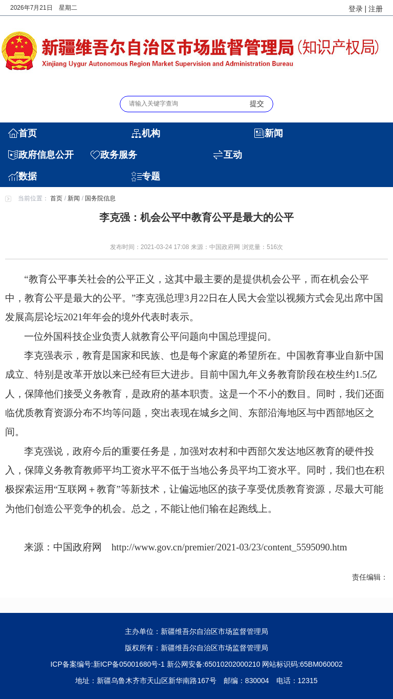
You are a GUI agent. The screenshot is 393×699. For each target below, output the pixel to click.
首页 (27, 133)
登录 (355, 9)
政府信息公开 (46, 155)
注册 (375, 9)
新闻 (274, 133)
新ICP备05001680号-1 (129, 664)
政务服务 (118, 155)
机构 (151, 133)
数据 (27, 176)
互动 (233, 155)
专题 (151, 176)
